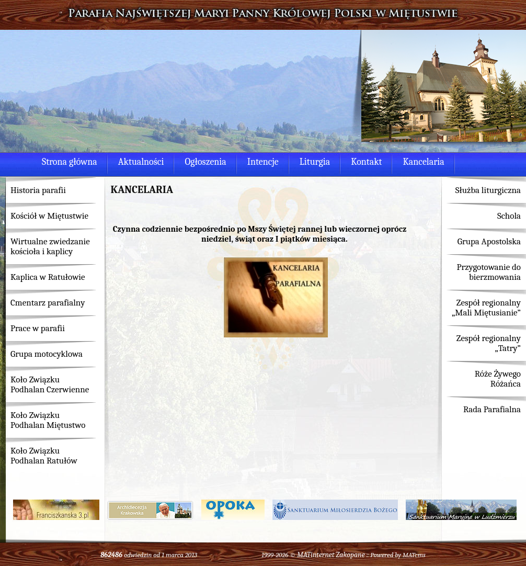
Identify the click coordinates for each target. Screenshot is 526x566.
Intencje (263, 161)
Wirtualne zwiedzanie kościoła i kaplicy (50, 246)
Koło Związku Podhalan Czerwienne (49, 384)
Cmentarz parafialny (47, 303)
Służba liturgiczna (488, 190)
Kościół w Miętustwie (49, 216)
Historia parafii (38, 190)
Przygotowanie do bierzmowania (488, 272)
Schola (509, 216)
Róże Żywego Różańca (498, 379)
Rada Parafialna (492, 409)
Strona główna (69, 161)
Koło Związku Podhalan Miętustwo (47, 420)
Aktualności (141, 161)
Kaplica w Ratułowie (47, 277)
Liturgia (315, 161)
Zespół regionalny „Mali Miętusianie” (486, 308)
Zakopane (350, 554)
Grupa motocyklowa (46, 354)
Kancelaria (423, 161)
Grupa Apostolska (489, 241)
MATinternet (316, 554)
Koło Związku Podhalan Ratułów (43, 456)
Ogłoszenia (205, 161)
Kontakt (366, 161)
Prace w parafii (37, 328)
